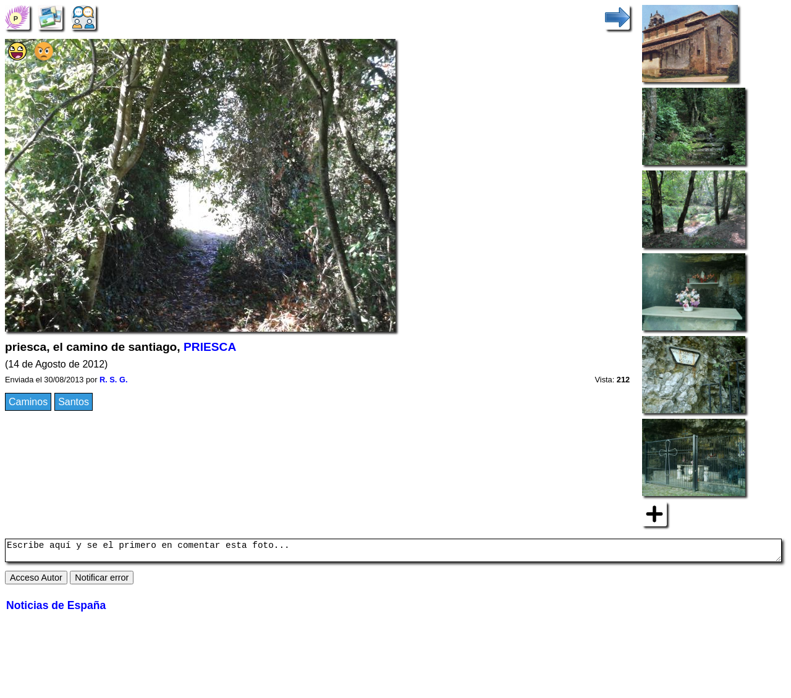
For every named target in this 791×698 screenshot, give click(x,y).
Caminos (28, 402)
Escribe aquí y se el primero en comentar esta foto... (393, 552)
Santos (73, 402)
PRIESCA (210, 346)
